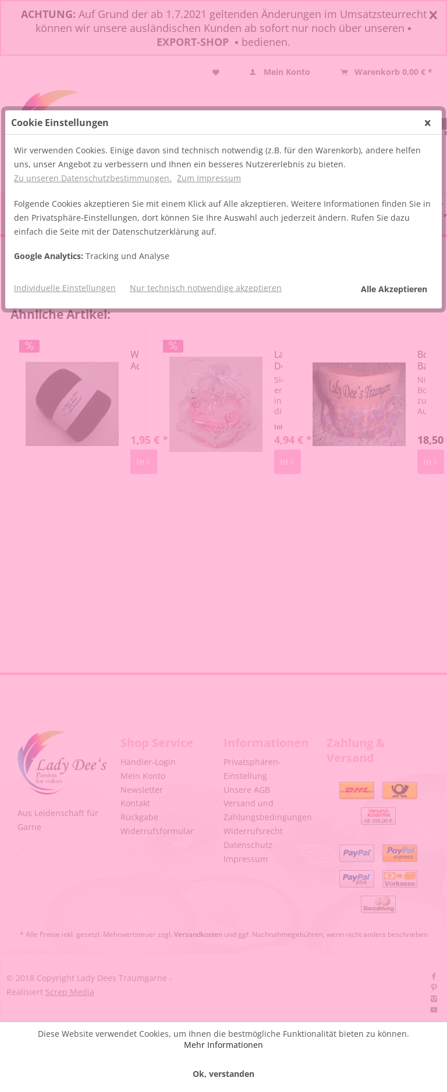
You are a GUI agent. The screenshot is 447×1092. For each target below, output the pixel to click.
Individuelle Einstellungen (65, 287)
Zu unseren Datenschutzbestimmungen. (93, 178)
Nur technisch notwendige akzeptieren (206, 287)
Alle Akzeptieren (394, 288)
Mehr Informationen (223, 1044)
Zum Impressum (209, 178)
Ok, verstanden (223, 1073)
